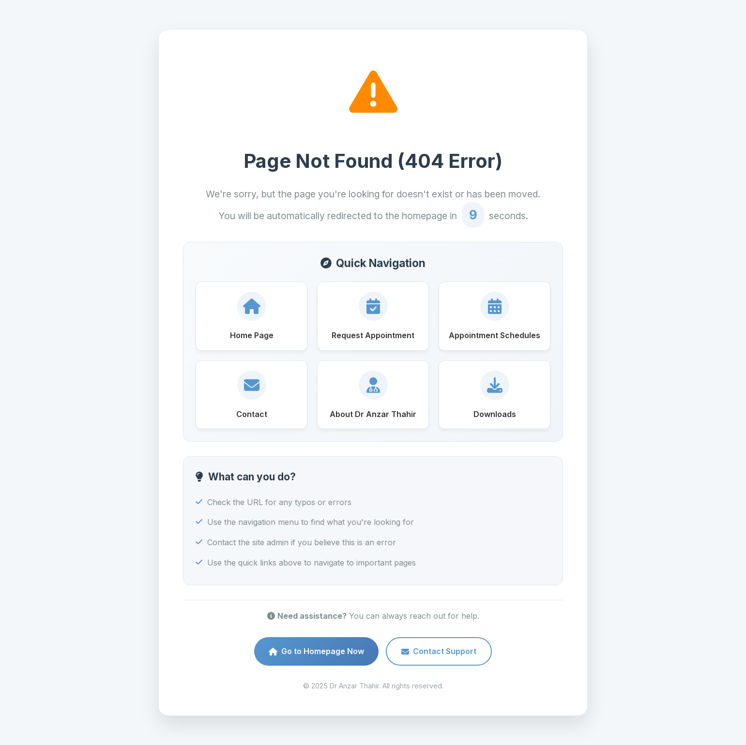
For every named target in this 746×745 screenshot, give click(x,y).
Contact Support (438, 651)
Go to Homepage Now (316, 651)
